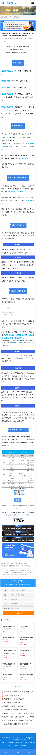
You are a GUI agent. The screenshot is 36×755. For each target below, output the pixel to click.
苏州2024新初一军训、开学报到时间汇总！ (17, 563)
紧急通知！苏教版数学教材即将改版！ (14, 706)
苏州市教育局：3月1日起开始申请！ (13, 699)
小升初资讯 (15, 17)
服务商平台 (24, 739)
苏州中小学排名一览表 (8, 737)
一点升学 (15, 745)
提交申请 (19, 613)
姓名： (5, 590)
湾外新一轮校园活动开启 (10, 695)
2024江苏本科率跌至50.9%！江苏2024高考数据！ (19, 566)
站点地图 (15, 739)
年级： (5, 599)
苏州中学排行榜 (21, 737)
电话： (5, 595)
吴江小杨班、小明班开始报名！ (12, 702)
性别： (5, 604)
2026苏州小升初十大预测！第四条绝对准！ (15, 709)
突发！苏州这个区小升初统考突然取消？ (14, 724)
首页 (9, 17)
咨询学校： (6, 608)
